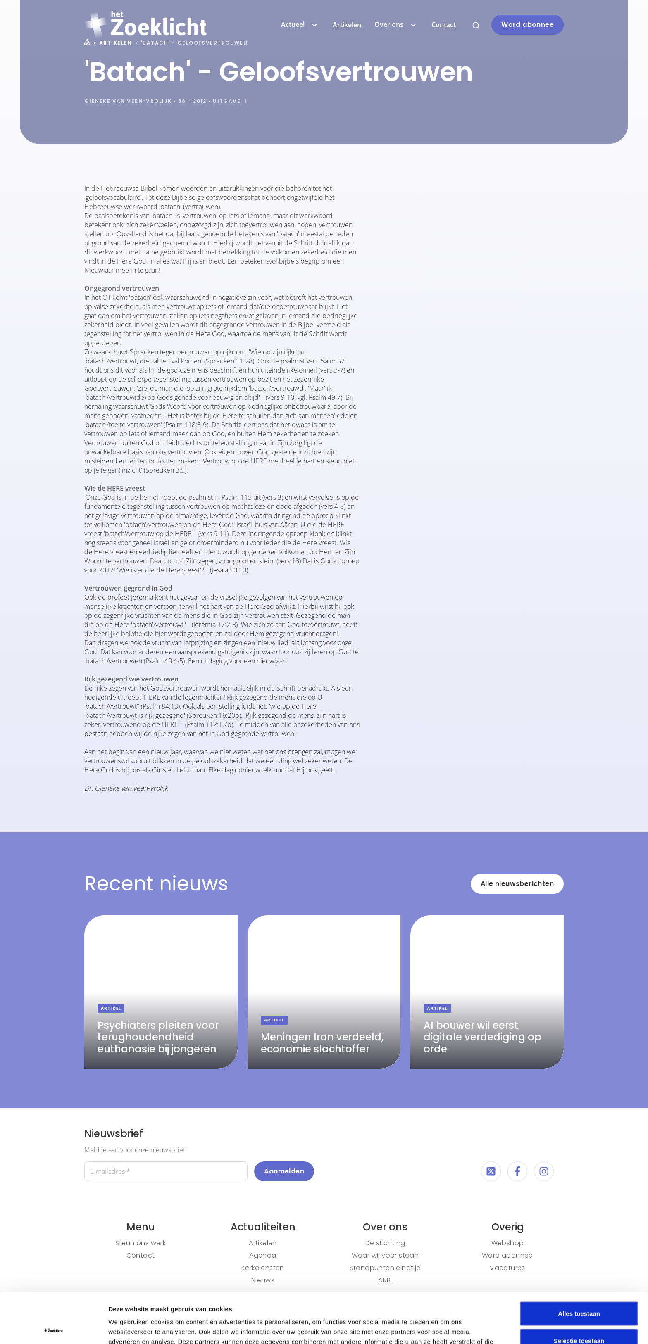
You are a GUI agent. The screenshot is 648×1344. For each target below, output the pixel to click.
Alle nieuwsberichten (517, 883)
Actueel (300, 24)
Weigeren (579, 1316)
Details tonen (446, 1327)
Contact (443, 24)
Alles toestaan (579, 1262)
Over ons (396, 24)
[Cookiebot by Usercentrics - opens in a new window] (53, 1328)
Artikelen (347, 24)
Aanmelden (284, 1171)
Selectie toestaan (579, 1290)
